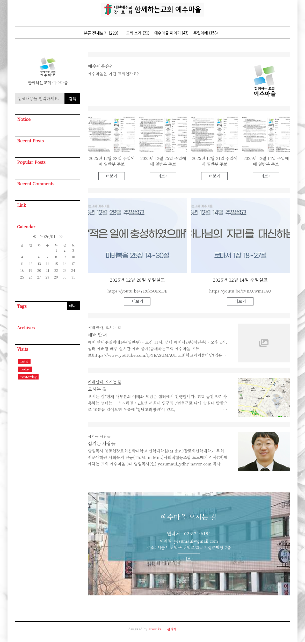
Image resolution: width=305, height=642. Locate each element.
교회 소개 (137, 32)
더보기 (73, 305)
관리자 (172, 629)
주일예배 (205, 32)
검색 (72, 99)
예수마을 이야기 (171, 32)
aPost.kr (154, 629)
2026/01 (47, 236)
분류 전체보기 (100, 32)
